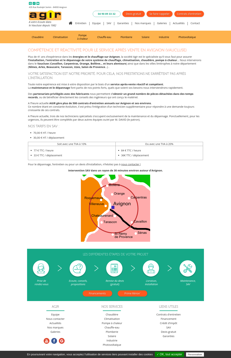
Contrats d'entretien (189, 14)
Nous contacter (55, 319)
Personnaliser (195, 354)
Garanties (123, 23)
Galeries (162, 23)
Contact (195, 23)
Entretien (80, 23)
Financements (97, 293)
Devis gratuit (133, 14)
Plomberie (126, 37)
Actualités (179, 23)
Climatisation (60, 37)
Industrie (164, 37)
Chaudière (37, 37)
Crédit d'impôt (168, 323)
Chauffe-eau (104, 37)
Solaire (145, 37)
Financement (168, 319)
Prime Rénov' (132, 293)
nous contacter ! (131, 164)
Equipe (96, 23)
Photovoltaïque (187, 37)
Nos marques (143, 23)
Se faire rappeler (159, 14)
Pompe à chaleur (82, 37)
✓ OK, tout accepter (169, 354)
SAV (109, 23)
